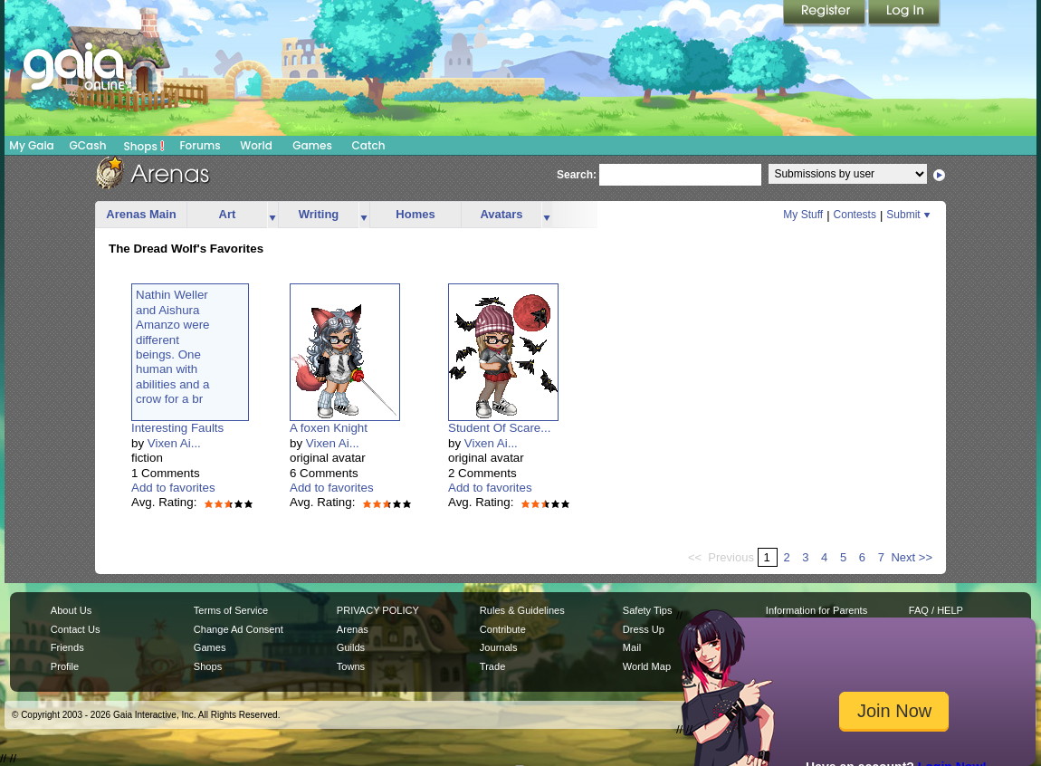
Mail (632, 647)
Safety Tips (648, 610)
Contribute (503, 629)
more (272, 215)
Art (227, 214)
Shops (144, 146)
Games (312, 145)
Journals (499, 647)
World (256, 145)
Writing (319, 214)
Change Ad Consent (238, 629)
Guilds (351, 647)
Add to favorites (173, 487)
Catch (369, 145)
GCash (88, 145)
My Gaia (31, 145)
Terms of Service (231, 610)
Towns (351, 666)
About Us (71, 610)
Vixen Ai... (174, 443)
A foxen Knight (329, 428)
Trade (492, 666)
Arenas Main (141, 214)
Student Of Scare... (499, 428)
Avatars (501, 214)
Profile (65, 666)
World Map (647, 666)
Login (904, 13)
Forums (199, 145)
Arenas (352, 629)
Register (825, 13)
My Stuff (803, 214)
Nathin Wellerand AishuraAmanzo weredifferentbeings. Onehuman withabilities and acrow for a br (173, 347)
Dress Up (643, 629)
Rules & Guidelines (522, 610)
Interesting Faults (177, 428)
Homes (415, 214)
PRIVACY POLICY (378, 610)
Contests (855, 214)
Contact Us (75, 629)
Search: (577, 174)
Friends (67, 647)
